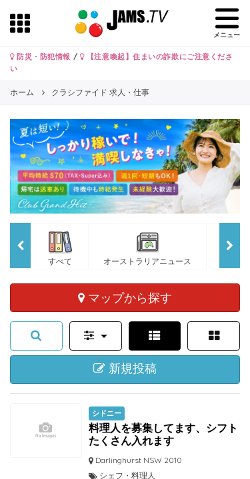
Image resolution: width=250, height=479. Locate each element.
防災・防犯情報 (40, 56)
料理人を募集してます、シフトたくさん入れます (163, 434)
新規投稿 (125, 368)
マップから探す (125, 297)
